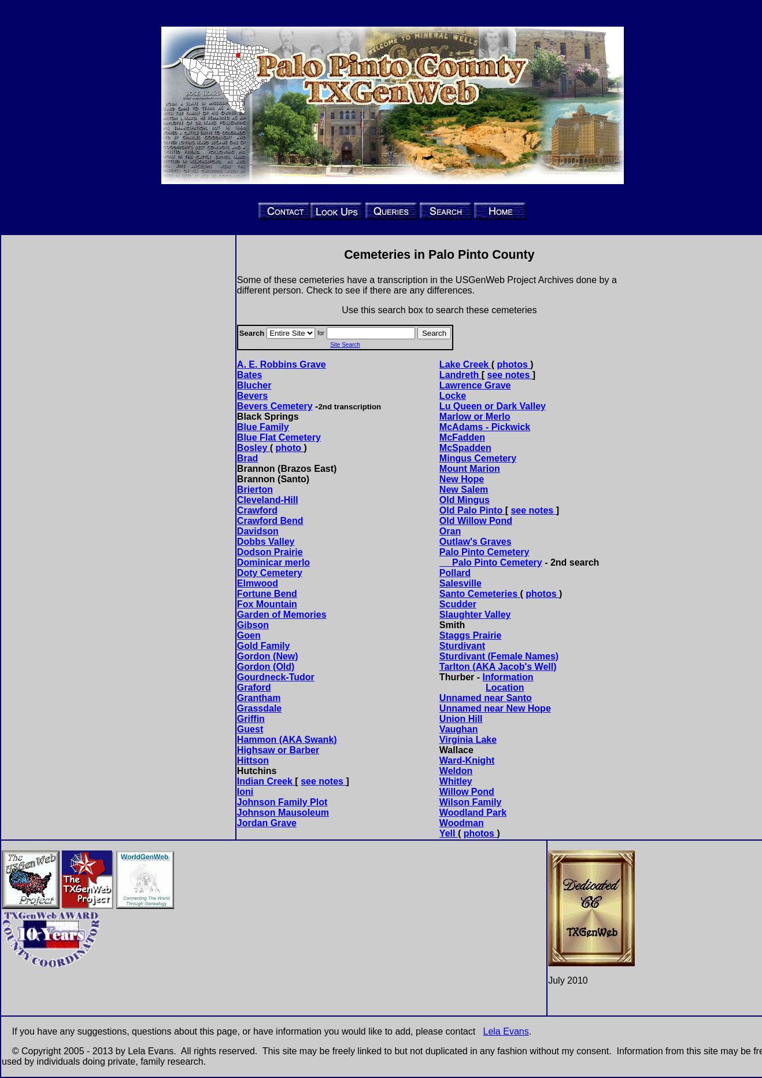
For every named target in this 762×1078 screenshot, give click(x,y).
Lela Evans (506, 1031)
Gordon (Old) (266, 667)
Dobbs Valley (266, 542)
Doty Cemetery (269, 573)
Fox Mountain (267, 604)
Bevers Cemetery (275, 406)
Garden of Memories (282, 614)
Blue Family (263, 427)
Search (434, 333)
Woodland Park (472, 812)
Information (508, 677)
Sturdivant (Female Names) (498, 656)
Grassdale (259, 708)
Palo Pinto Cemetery (490, 562)
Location (505, 687)
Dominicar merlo (273, 562)
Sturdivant (462, 646)
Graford (254, 687)
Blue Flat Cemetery (279, 437)
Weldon (455, 771)
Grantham (259, 698)
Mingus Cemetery (477, 458)
